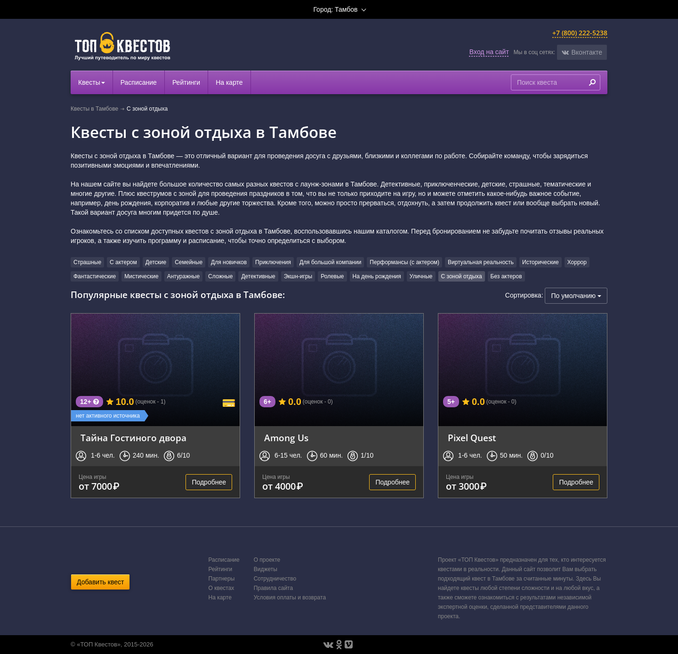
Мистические (141, 276)
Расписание (139, 82)
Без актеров (506, 276)
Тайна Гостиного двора (133, 438)
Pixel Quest (472, 438)
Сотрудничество (275, 578)
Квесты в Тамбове (94, 108)
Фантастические (94, 276)
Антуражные (183, 276)
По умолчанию (576, 295)
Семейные (188, 262)
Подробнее (209, 482)
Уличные (421, 276)
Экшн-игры (298, 276)
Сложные (220, 276)
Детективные (258, 276)
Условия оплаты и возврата (290, 597)
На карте (229, 82)
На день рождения (377, 276)
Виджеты (265, 569)
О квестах (221, 588)
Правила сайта (273, 588)
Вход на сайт (489, 52)
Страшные (87, 262)
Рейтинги (186, 82)
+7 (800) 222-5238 (579, 32)
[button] (582, 52)
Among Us (286, 438)
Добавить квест (100, 582)
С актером (123, 262)
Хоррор (577, 262)
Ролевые (332, 276)
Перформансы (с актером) (404, 262)
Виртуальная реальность (481, 262)
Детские (155, 262)
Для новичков (229, 262)
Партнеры (222, 578)
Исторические (540, 262)
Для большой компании (330, 262)
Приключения (273, 262)
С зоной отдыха (461, 276)
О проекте (267, 560)
